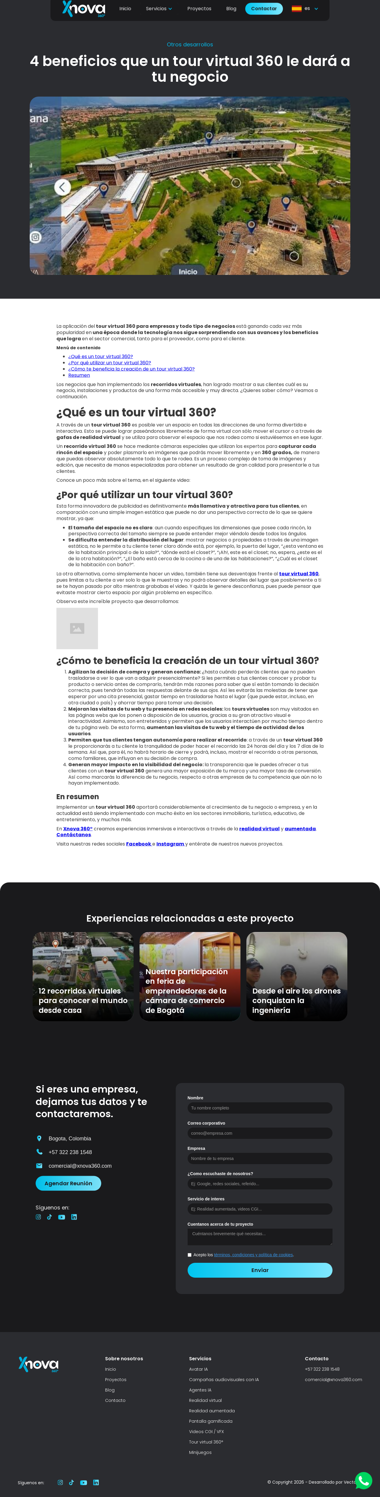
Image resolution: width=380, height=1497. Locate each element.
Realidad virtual (205, 1400)
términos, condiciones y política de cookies (253, 1254)
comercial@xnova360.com (333, 1380)
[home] (83, 18)
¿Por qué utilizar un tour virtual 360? (109, 366)
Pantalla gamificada (210, 1421)
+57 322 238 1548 (322, 1369)
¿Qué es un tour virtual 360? (100, 360)
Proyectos (199, 18)
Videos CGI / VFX (206, 1432)
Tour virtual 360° (206, 1442)
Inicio (125, 18)
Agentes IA (200, 1390)
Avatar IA (198, 1369)
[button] (159, 18)
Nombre (195, 1097)
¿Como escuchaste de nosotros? (220, 1173)
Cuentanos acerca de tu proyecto (220, 1224)
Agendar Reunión (68, 1187)
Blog (231, 18)
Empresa (196, 1148)
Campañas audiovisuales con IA (224, 1380)
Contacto (115, 1400)
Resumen (79, 379)
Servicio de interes (206, 1199)
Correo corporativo (206, 1123)
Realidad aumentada (212, 1411)
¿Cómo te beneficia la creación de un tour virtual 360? (131, 372)
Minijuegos (200, 1452)
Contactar (264, 18)
